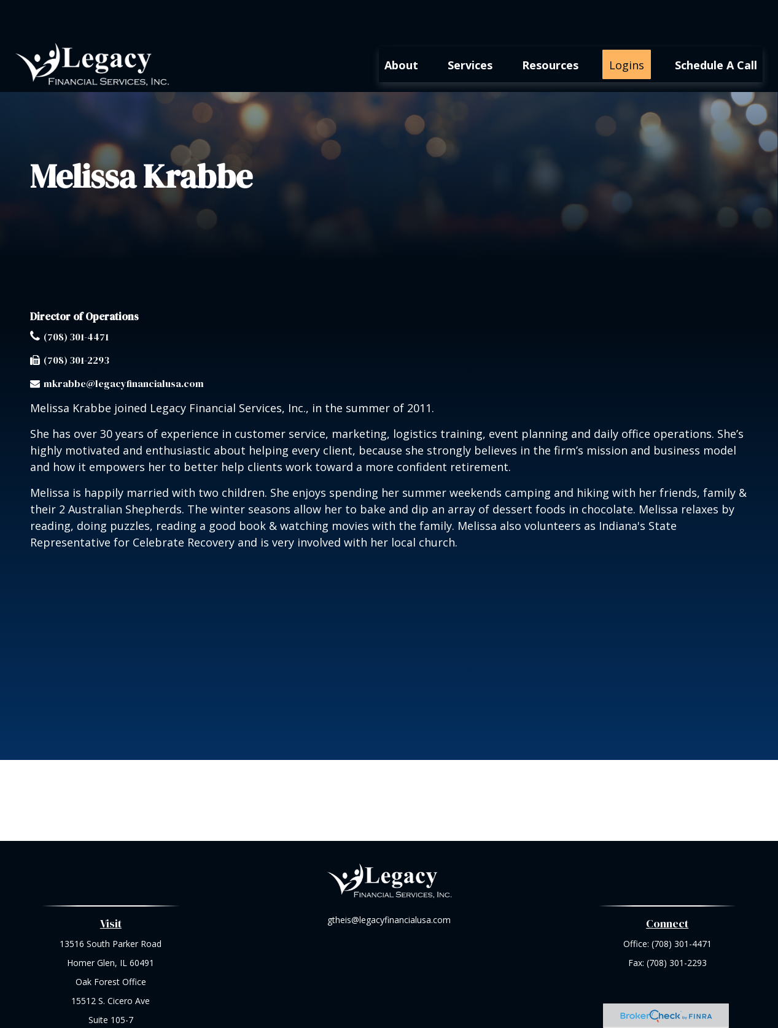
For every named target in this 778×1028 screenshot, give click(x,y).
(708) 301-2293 (76, 323)
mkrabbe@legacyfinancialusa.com (124, 346)
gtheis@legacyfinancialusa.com (389, 883)
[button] (401, 27)
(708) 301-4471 (76, 300)
